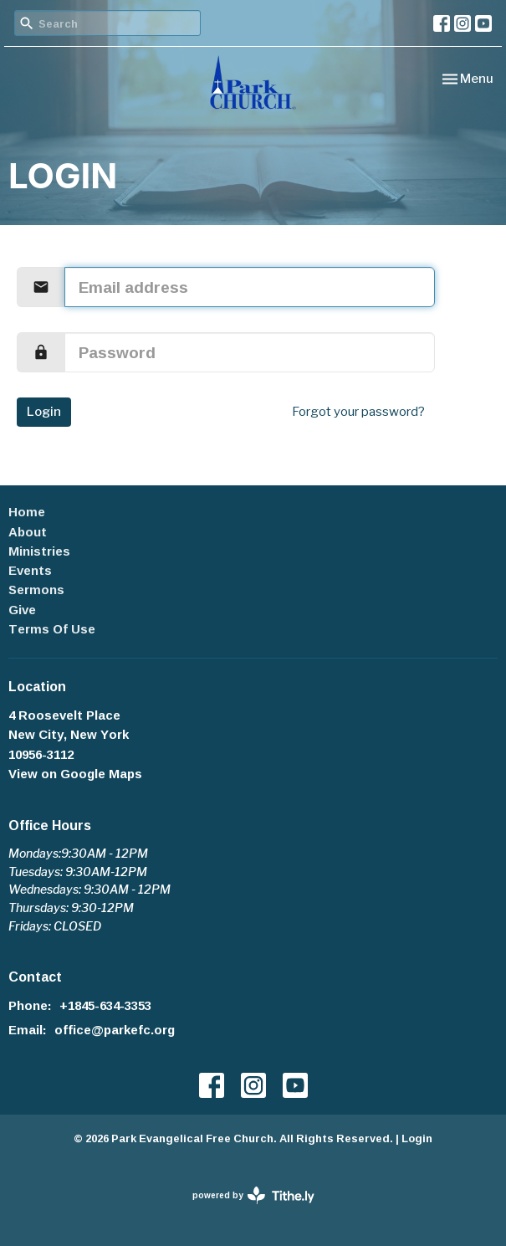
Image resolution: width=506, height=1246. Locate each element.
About (27, 532)
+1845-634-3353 (105, 1005)
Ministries (39, 551)
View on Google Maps (75, 773)
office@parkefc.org (114, 1030)
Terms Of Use (51, 629)
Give (22, 609)
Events (30, 570)
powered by (253, 1195)
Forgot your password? (358, 411)
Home (26, 512)
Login (44, 411)
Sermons (36, 589)
